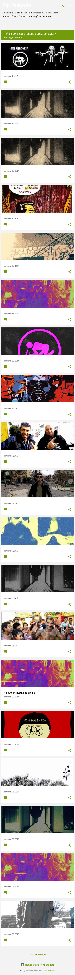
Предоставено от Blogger (37, 964)
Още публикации (37, 955)
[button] (69, 82)
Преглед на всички (13, 38)
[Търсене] (63, 6)
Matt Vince (50, 971)
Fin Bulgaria (16, 5)
